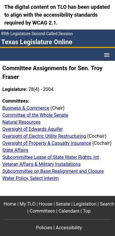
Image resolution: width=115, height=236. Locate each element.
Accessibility (69, 227)
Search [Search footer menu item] (107, 204)
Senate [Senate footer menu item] (63, 204)
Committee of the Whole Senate (35, 115)
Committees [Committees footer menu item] (42, 211)
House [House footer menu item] (45, 204)
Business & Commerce (25, 108)
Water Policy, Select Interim (30, 178)
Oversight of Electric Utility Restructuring (44, 136)
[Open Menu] (107, 55)
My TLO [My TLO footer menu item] (28, 204)
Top (87, 211)
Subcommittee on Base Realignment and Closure (53, 171)
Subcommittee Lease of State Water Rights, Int (50, 157)
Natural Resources (21, 122)
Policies (44, 227)
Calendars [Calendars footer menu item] (68, 211)
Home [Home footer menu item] (10, 204)
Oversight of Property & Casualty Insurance (46, 143)
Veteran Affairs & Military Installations (41, 164)
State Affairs (15, 150)
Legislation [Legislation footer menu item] (85, 204)
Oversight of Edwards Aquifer (32, 129)
